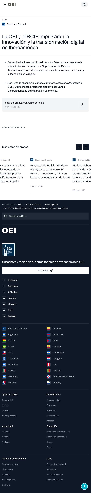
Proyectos (51, 410)
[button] (79, 147)
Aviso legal (51, 469)
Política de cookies (55, 474)
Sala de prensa (8, 480)
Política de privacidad (56, 464)
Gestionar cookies (55, 480)
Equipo (5, 410)
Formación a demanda (57, 437)
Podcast (5, 442)
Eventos (5, 432)
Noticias (5, 437)
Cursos (50, 442)
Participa (6, 474)
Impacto (50, 421)
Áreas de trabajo (54, 400)
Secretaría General (33, 205)
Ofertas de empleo (10, 464)
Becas (49, 447)
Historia (5, 405)
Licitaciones (7, 469)
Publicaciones (53, 416)
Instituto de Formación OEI (58, 432)
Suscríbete (45, 270)
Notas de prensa (51, 205)
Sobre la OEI (7, 400)
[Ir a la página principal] (12, 4)
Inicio (20, 205)
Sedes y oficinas (9, 416)
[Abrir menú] (4, 4)
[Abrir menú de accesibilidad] (84, 486)
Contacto (6, 485)
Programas (51, 405)
